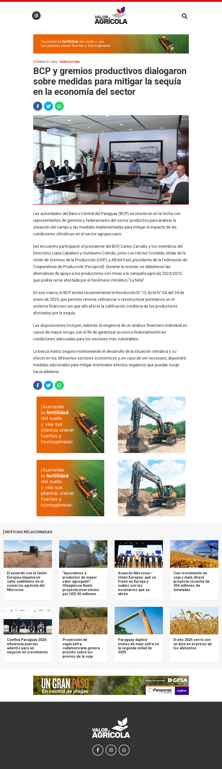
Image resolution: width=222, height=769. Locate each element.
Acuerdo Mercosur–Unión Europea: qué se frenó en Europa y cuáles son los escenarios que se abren (137, 583)
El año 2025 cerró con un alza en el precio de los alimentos (192, 644)
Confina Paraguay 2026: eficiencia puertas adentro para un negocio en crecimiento (27, 646)
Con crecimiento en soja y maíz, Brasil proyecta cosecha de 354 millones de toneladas (191, 581)
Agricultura (70, 61)
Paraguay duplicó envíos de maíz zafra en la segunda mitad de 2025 (138, 646)
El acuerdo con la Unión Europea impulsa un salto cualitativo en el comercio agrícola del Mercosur (27, 581)
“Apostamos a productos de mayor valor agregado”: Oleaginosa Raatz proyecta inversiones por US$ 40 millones (80, 583)
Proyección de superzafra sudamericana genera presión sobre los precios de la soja (81, 648)
